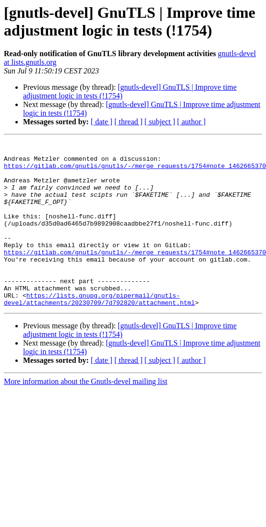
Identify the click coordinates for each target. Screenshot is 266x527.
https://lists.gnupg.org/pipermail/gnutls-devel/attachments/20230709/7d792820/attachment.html (99, 331)
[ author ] (191, 122)
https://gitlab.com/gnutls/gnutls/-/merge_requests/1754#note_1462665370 (135, 171)
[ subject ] (160, 122)
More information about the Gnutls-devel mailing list (85, 414)
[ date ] (101, 122)
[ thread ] (128, 122)
